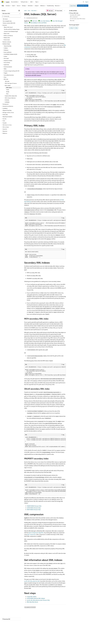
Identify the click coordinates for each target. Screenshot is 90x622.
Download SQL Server (83, 5)
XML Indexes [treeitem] (9, 87)
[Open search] (83, 2)
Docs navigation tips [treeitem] (7, 21)
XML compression (74, 16)
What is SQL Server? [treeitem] (8, 27)
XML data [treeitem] (7, 81)
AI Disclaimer (4, 617)
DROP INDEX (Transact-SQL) (34, 509)
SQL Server (33, 10)
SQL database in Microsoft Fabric (39, 22)
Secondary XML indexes (75, 15)
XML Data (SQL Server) (32, 602)
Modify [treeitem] (7, 91)
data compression (31, 534)
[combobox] (11, 13)
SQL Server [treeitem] (5, 19)
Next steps (72, 20)
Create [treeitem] (7, 89)
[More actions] (64, 10)
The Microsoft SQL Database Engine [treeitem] (11, 29)
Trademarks (58, 617)
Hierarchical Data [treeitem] (7, 46)
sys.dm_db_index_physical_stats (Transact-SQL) (38, 600)
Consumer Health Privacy (40, 617)
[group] (45, 97)
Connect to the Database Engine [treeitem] (11, 31)
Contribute (25, 617)
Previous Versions (12, 617)
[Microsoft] (2, 2)
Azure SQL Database (45, 21)
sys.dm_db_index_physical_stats (32, 581)
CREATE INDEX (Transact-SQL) (34, 506)
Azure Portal (73, 5)
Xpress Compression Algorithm (36, 532)
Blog (19, 617)
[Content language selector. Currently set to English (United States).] (8, 614)
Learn (25, 10)
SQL (29, 10)
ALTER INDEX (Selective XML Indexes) (36, 598)
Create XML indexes (31, 596)
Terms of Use (51, 617)
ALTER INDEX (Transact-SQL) (34, 508)
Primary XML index (74, 13)
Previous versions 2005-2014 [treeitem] (9, 23)
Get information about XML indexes (77, 18)
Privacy (30, 617)
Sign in (86, 2)
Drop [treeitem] (7, 93)
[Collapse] (19, 10)
